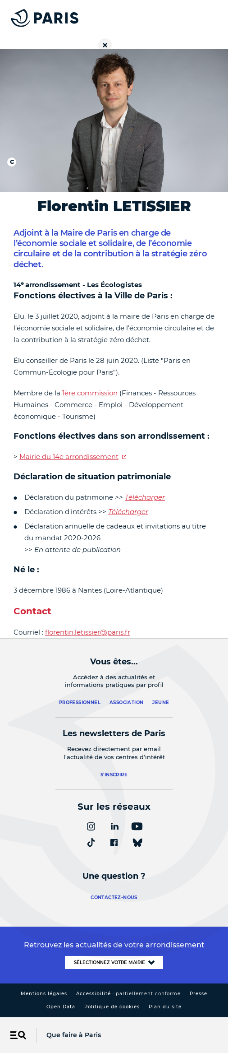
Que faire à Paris (73, 1035)
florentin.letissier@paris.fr (87, 632)
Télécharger (145, 497)
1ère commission (90, 393)
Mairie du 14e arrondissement (69, 456)
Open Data (60, 1007)
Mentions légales (44, 994)
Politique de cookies (112, 1007)
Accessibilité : (128, 994)
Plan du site (165, 1007)
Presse (198, 994)
